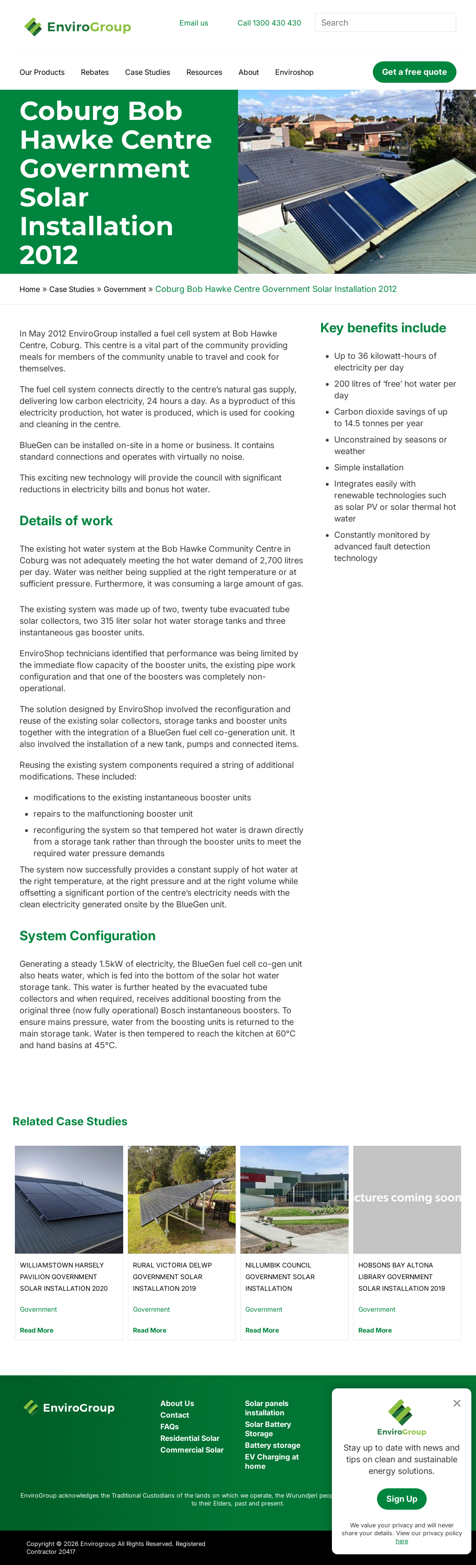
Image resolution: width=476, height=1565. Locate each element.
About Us (177, 1403)
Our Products (42, 72)
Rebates (95, 72)
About (248, 72)
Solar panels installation (267, 1408)
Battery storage (272, 1445)
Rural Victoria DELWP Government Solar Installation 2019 (172, 1276)
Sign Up (401, 1499)
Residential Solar (189, 1438)
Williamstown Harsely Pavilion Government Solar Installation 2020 (64, 1276)
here (402, 1541)
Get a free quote (414, 72)
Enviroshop (294, 72)
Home (30, 289)
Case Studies (147, 72)
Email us (193, 22)
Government (125, 289)
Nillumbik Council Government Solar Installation (280, 1276)
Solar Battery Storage (268, 1429)
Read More (36, 1330)
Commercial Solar (192, 1449)
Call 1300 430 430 (269, 22)
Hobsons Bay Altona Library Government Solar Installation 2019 (401, 1276)
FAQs (169, 1426)
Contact (174, 1415)
